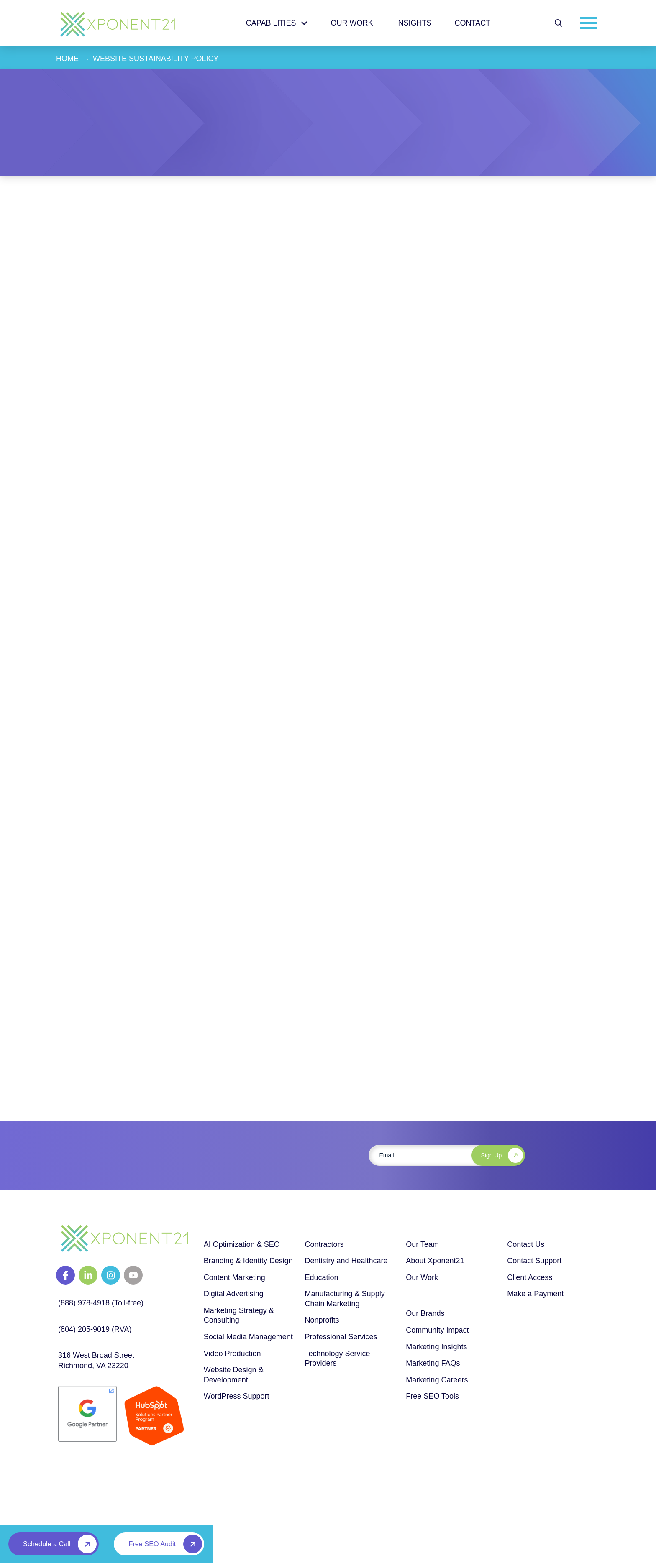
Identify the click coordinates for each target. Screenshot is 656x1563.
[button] (558, 23)
